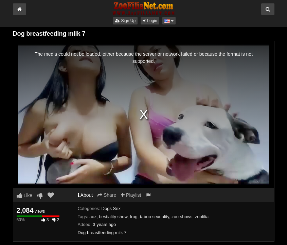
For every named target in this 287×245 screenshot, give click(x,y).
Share (106, 195)
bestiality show (113, 216)
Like (25, 195)
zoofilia (202, 216)
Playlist (131, 195)
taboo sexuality (154, 216)
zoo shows (182, 216)
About (85, 195)
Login (150, 20)
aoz (92, 216)
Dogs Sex (111, 208)
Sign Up (125, 20)
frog (133, 216)
